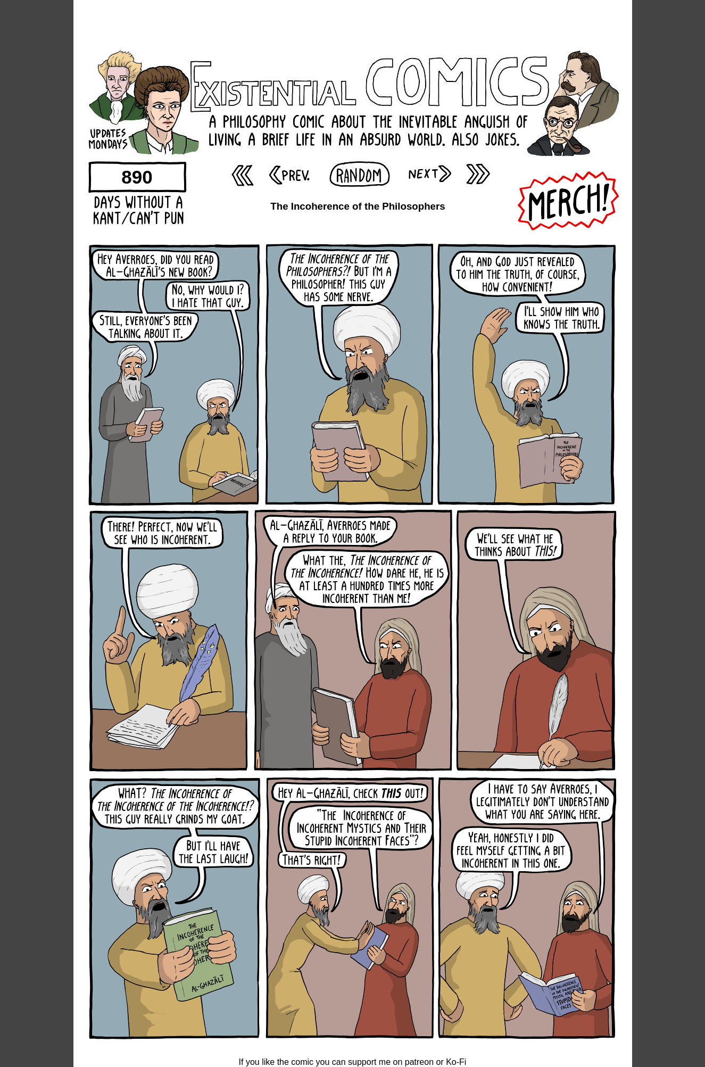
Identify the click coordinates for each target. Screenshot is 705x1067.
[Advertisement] (352, 24)
